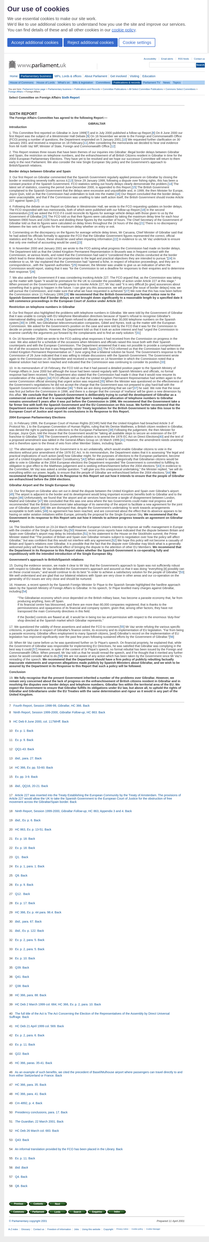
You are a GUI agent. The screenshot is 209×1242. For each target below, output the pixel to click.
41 (122, 440)
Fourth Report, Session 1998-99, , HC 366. (48, 705)
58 (60, 656)
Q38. (18, 986)
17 (36, 200)
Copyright (108, 1229)
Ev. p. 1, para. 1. (26, 866)
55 (122, 626)
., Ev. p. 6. (24, 820)
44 (168, 472)
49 (45, 511)
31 (138, 333)
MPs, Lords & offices (68, 76)
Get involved (118, 76)
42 (84, 459)
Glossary (25, 1229)
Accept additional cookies (35, 42)
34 (49, 378)
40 (161, 436)
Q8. (17, 1186)
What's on (64, 82)
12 (113, 146)
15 (134, 187)
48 (43, 507)
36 (70, 388)
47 (40, 501)
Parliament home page (34, 89)
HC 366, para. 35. (27, 1084)
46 (21, 497)
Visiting (134, 76)
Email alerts (167, 59)
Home (14, 76)
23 (79, 242)
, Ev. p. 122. (25, 930)
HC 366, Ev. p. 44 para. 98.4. (34, 912)
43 (159, 466)
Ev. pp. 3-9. (22, 776)
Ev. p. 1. (20, 730)
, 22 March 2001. (35, 1121)
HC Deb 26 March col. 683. (33, 1130)
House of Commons (21, 82)
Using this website (91, 1229)
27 (127, 291)
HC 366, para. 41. (27, 1094)
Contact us (199, 59)
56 (171, 636)
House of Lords (46, 82)
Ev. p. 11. (21, 1044)
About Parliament (96, 76)
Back (86, 705)
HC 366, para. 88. (27, 995)
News (166, 82)
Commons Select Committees (181, 89)
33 (162, 362)
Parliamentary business (36, 76)
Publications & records (126, 82)
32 (100, 348)
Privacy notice (122, 1229)
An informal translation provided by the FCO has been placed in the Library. (65, 1149)
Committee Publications (114, 89)
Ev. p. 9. (20, 740)
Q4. (17, 1176)
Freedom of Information (59, 1229)
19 (31, 213)
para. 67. (24, 921)
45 (11, 494)
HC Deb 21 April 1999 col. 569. (35, 1026)
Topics (177, 82)
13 (71, 180)
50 (71, 530)
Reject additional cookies (91, 42)
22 (115, 239)
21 (142, 223)
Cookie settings (137, 42)
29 (46, 319)
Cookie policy (137, 1229)
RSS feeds (183, 59)
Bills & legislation (83, 82)
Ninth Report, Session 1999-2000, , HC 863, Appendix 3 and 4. (69, 811)
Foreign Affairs (15, 91)
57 (34, 649)
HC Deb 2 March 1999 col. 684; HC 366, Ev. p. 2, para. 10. (54, 1004)
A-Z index (13, 1229)
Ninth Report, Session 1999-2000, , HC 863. (55, 712)
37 (135, 388)
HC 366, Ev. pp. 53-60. (30, 767)
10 (124, 139)
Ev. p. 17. (21, 903)
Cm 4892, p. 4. (25, 1103)
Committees (103, 82)
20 (44, 216)
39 (41, 436)
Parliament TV (151, 82)
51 (85, 533)
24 (169, 258)
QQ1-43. (20, 749)
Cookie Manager (153, 1229)
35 (102, 381)
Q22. (18, 1053)
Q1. (18, 857)
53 (182, 572)
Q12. (18, 894)
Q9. (17, 875)
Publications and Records (87, 89)
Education (148, 76)
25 (74, 265)
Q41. (18, 976)
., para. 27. (24, 758)
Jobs (76, 1229)
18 (143, 209)
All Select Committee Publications (146, 89)
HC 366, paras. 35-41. (30, 1063)
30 (22, 322)
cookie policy (123, 30)
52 (114, 540)
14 (170, 184)
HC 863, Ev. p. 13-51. (29, 829)
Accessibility (150, 59)
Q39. (18, 967)
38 (110, 430)
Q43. (18, 1140)
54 (24, 591)
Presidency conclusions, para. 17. (37, 1112)
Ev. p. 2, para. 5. (26, 940)
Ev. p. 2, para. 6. (26, 1035)
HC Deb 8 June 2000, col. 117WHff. (37, 721)
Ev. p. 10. (21, 958)
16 (117, 194)
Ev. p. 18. (21, 838)
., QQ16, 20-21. (27, 786)
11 (85, 143)
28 (66, 294)
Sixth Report (71, 97)
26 (32, 271)
